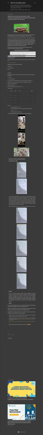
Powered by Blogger (21, 432)
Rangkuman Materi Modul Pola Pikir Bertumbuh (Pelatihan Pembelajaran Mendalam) (19, 422)
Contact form (21, 9)
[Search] (34, 3)
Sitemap (16, 9)
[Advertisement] (21, 370)
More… (29, 9)
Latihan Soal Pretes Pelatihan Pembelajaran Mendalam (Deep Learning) (20, 398)
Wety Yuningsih (18, 3)
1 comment (11, 401)
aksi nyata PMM (12, 334)
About (26, 9)
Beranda (12, 9)
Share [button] (8, 333)
